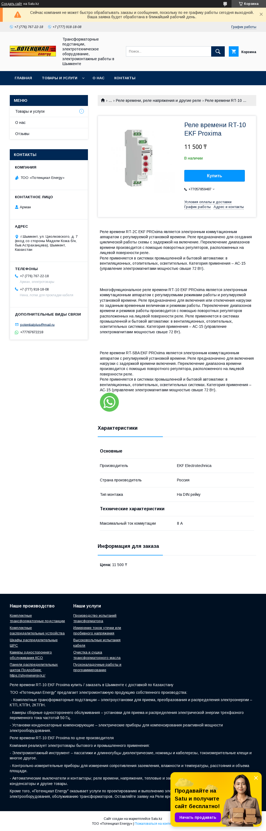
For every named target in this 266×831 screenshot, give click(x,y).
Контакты (124, 78)
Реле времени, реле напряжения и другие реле (158, 100)
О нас (98, 78)
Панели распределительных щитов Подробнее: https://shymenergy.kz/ (34, 669)
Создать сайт (11, 4)
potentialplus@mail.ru (37, 324)
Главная (23, 78)
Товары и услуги (59, 78)
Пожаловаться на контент (154, 824)
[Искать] (218, 51)
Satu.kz (156, 819)
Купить (214, 175)
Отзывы (22, 134)
